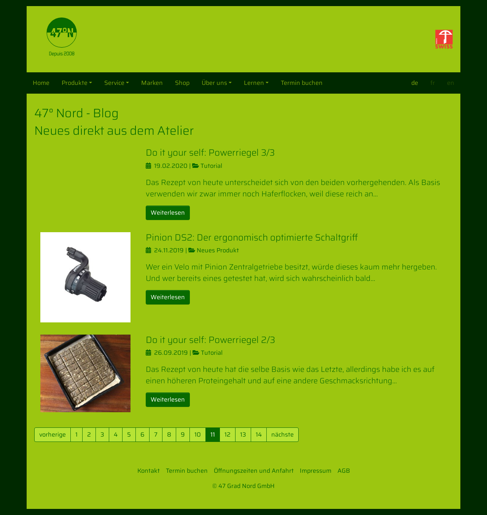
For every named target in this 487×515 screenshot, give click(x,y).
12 (227, 434)
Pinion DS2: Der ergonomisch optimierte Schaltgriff (252, 237)
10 (197, 434)
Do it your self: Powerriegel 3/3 (210, 152)
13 (243, 434)
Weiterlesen (168, 212)
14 (259, 434)
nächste (282, 434)
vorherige (52, 434)
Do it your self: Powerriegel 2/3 (210, 340)
